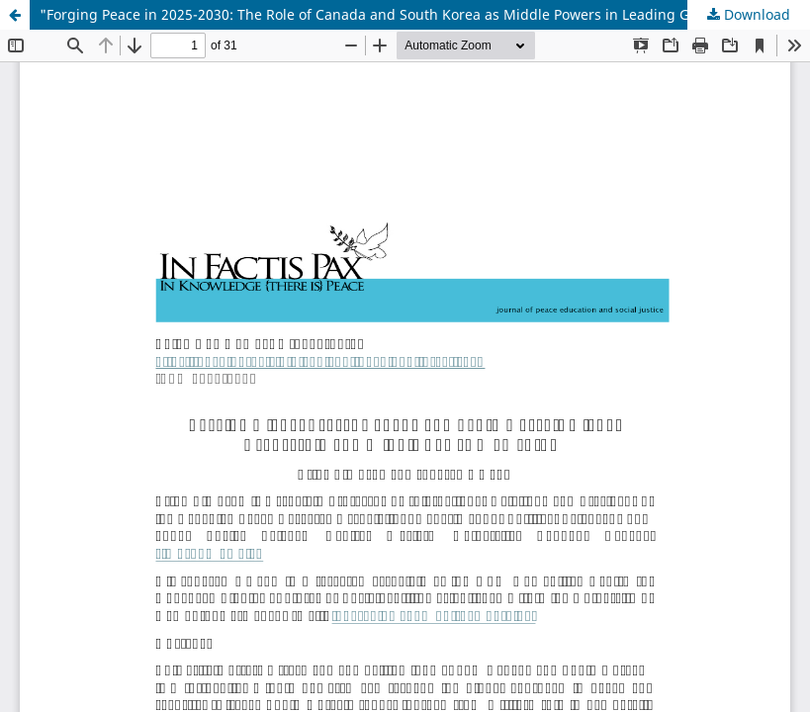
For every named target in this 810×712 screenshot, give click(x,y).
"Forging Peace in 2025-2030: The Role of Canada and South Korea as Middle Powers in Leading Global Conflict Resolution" (425, 14)
